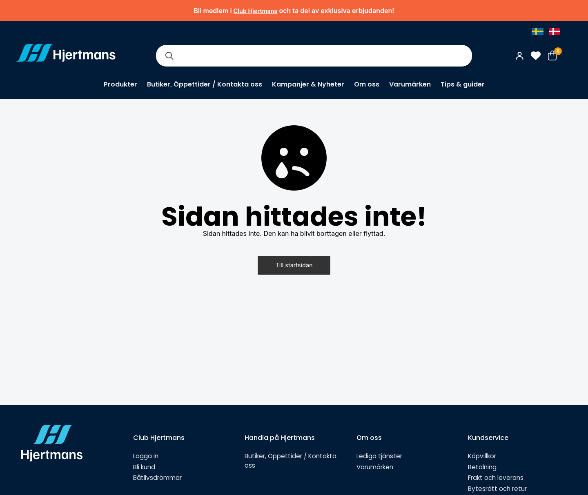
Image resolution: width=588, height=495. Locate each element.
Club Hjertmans (256, 10)
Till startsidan (294, 265)
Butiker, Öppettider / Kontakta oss (204, 84)
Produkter (120, 84)
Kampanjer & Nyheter (308, 84)
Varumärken (410, 84)
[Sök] (169, 55)
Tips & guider (463, 84)
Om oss (366, 84)
